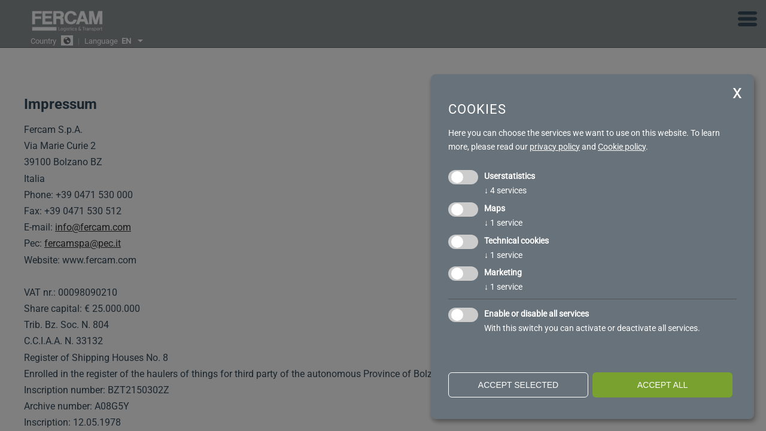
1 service (503, 222)
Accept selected (518, 385)
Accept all (662, 385)
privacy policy (555, 146)
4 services (505, 190)
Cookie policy (622, 146)
